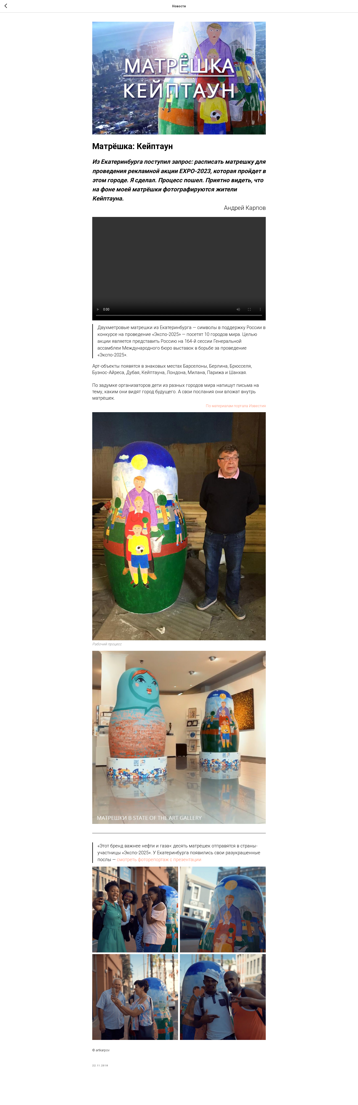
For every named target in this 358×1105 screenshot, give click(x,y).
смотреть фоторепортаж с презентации (159, 859)
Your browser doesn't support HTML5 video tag (179, 268)
